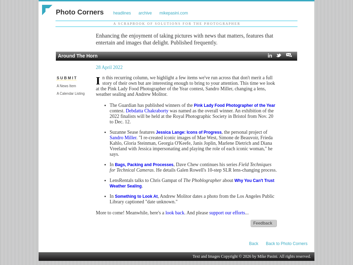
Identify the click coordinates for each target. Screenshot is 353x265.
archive (145, 13)
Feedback (262, 223)
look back (174, 212)
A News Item (66, 86)
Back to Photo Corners (286, 243)
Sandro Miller (123, 137)
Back (254, 243)
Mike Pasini (268, 256)
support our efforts (227, 212)
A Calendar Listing (70, 93)
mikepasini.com (174, 13)
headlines (122, 13)
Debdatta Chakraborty (147, 110)
